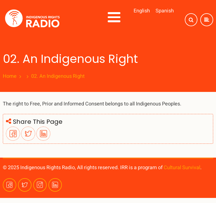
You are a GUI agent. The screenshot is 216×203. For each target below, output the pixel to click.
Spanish (165, 11)
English (142, 11)
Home (10, 76)
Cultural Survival (182, 167)
